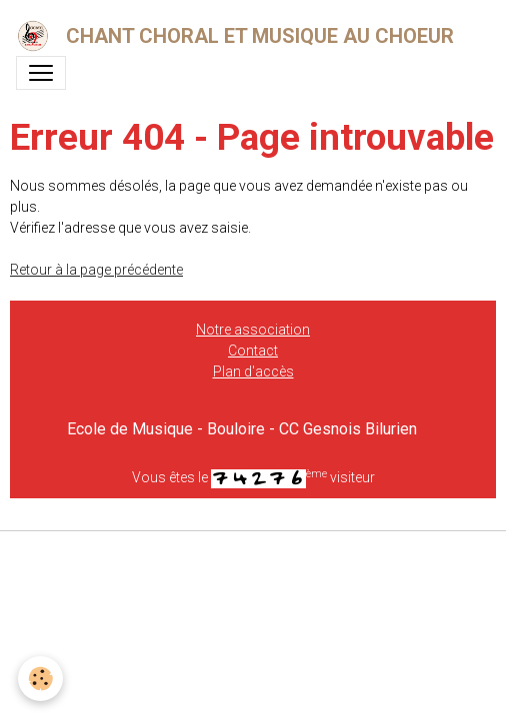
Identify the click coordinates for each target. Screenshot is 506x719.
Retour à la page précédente (96, 270)
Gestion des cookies (253, 557)
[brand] (239, 36)
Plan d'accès (253, 371)
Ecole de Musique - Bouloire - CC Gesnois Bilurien (242, 428)
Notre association (253, 330)
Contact (253, 351)
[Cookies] (40, 678)
